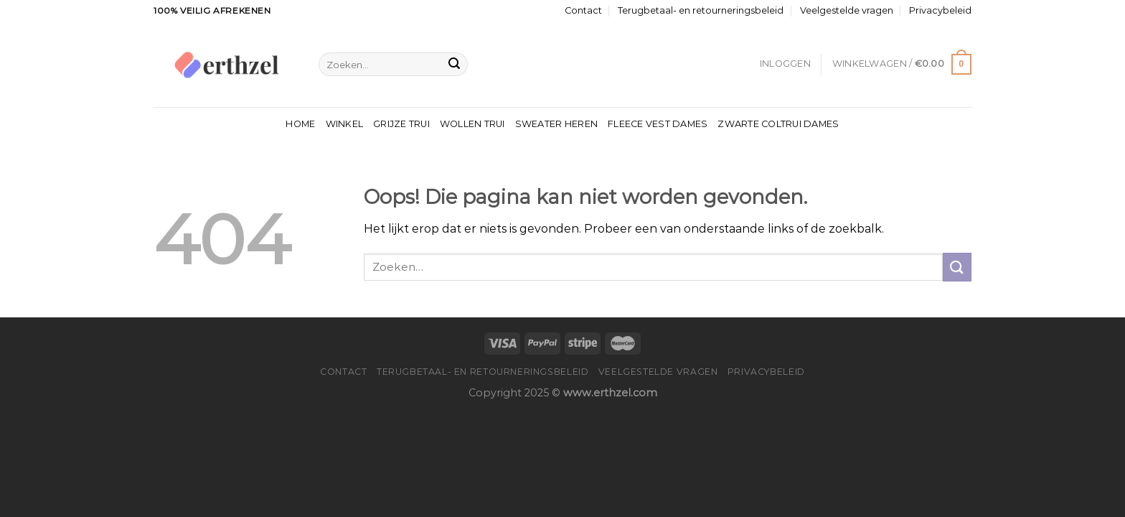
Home (300, 123)
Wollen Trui (472, 123)
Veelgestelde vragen (846, 10)
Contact (583, 10)
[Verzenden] (454, 64)
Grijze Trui (401, 123)
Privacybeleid (940, 10)
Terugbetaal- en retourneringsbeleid (700, 10)
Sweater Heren (556, 123)
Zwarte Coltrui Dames (778, 123)
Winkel (345, 123)
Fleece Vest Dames (657, 123)
